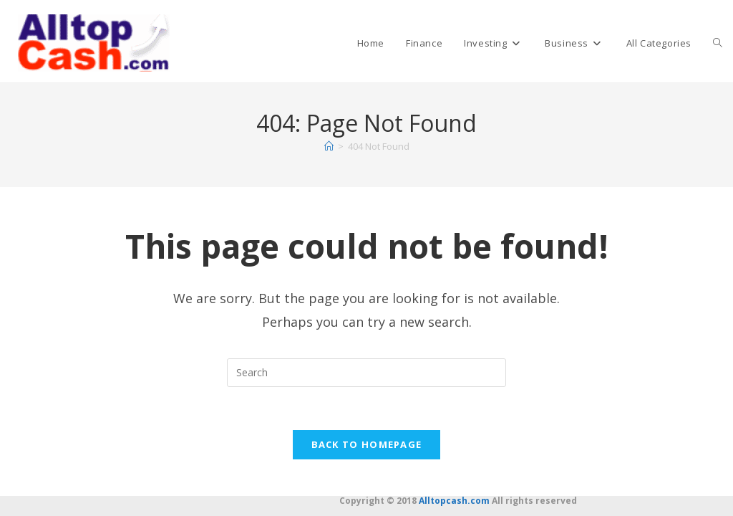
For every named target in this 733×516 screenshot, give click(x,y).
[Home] (329, 146)
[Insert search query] (366, 372)
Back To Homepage (366, 445)
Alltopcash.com (454, 500)
